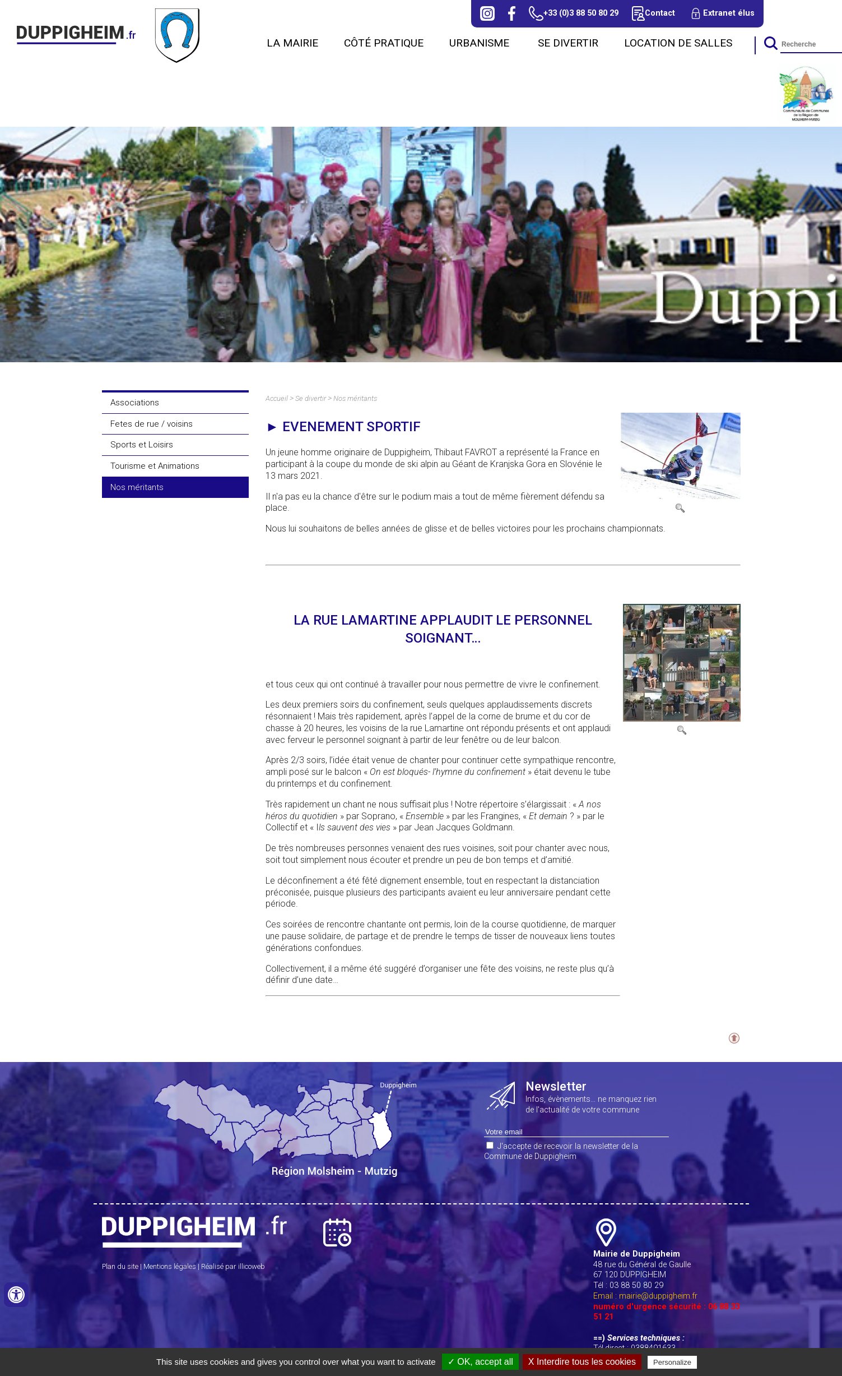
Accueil (277, 398)
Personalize (672, 1362)
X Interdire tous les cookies (582, 1361)
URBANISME (480, 42)
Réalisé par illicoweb (233, 1266)
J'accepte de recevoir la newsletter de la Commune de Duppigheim (561, 1152)
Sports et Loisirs (141, 445)
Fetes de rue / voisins (151, 424)
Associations (134, 403)
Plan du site (120, 1266)
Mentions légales (169, 1266)
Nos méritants (137, 487)
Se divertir (568, 42)
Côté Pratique (384, 42)
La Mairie (292, 42)
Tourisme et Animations (154, 466)
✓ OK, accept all (480, 1361)
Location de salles (678, 42)
